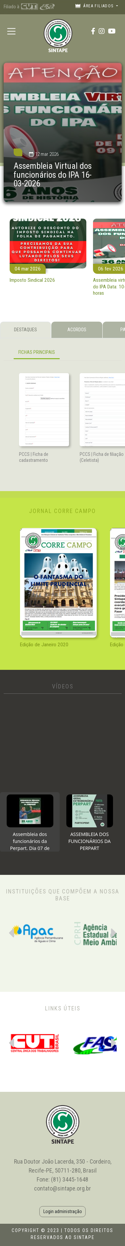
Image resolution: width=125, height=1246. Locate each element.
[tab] (30, 822)
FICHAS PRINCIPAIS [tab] (36, 352)
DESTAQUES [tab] (25, 329)
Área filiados (95, 6)
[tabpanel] (63, 354)
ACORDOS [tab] (76, 329)
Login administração (62, 1211)
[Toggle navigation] (11, 31)
